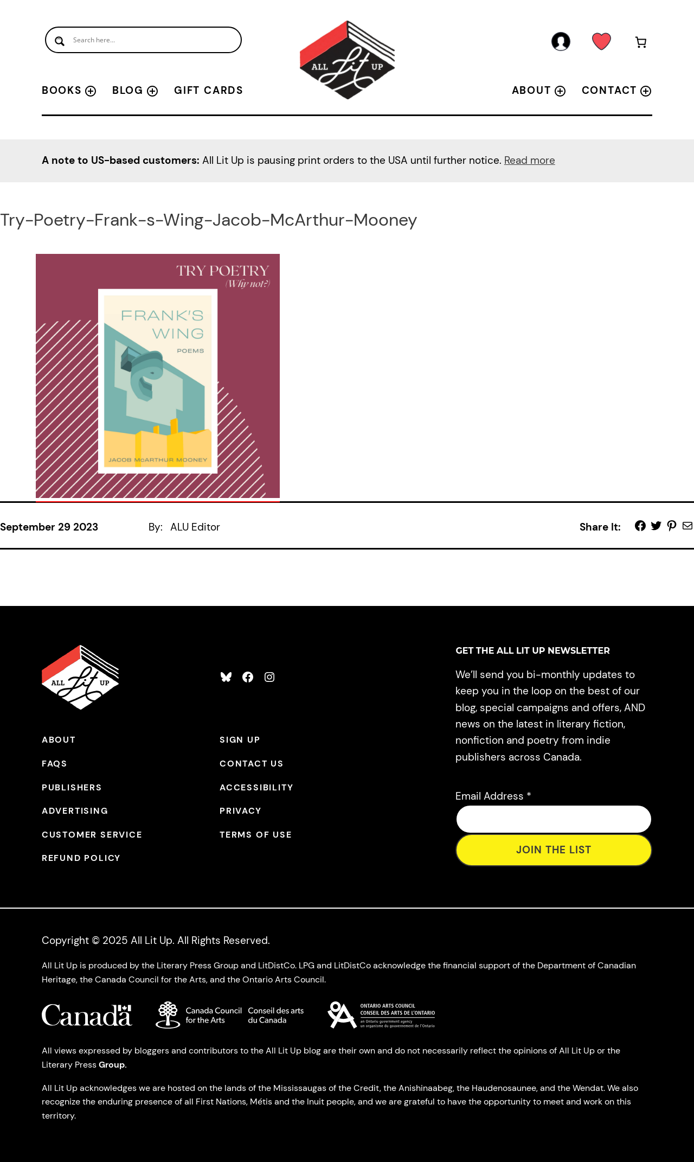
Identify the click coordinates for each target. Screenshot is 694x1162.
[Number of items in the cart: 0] (640, 44)
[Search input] (143, 40)
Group (112, 1064)
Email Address (493, 796)
